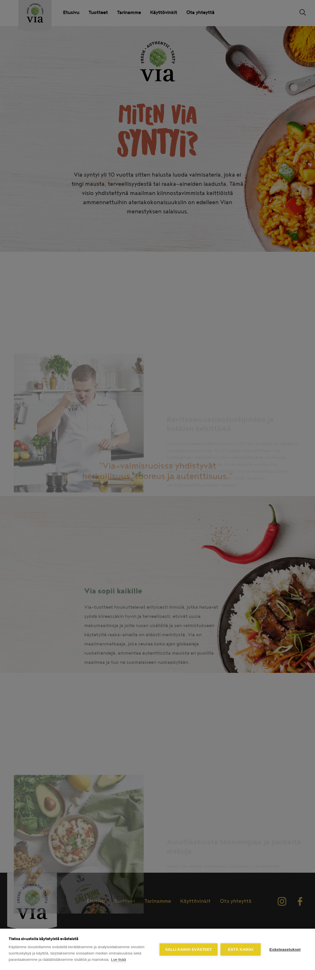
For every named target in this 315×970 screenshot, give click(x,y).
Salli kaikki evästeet (188, 949)
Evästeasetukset (285, 949)
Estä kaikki (240, 949)
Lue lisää (118, 959)
